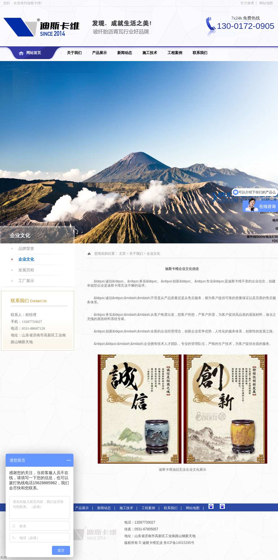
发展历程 (26, 270)
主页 (122, 254)
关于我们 (74, 53)
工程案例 (175, 53)
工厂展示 (26, 281)
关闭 (3, 558)
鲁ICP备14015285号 (179, 543)
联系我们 (200, 53)
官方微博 (247, 3)
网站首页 (33, 53)
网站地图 (266, 3)
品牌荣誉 (26, 249)
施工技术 (149, 53)
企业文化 (26, 259)
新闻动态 (124, 53)
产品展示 (99, 53)
